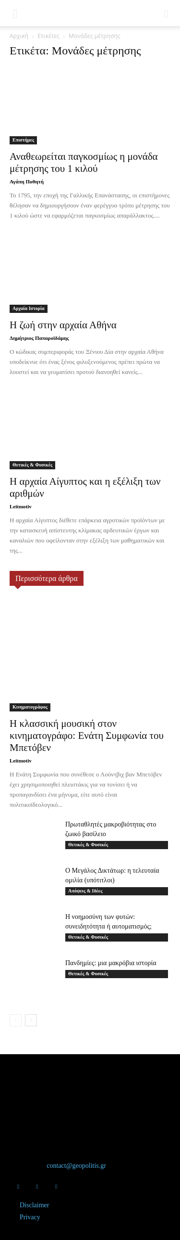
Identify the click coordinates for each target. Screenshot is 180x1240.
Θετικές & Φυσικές (32, 464)
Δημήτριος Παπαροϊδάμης (39, 338)
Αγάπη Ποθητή (27, 181)
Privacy (30, 1217)
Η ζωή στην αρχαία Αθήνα (63, 325)
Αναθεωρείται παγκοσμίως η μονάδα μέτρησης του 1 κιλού (84, 162)
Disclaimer (34, 1205)
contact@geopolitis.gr (76, 1165)
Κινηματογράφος (30, 707)
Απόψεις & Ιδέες (85, 890)
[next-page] (31, 1020)
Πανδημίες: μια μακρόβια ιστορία (110, 963)
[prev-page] (16, 1020)
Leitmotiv (21, 506)
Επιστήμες (23, 139)
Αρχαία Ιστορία (28, 308)
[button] (15, 13)
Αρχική (19, 36)
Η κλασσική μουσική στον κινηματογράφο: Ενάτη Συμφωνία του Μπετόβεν (87, 735)
